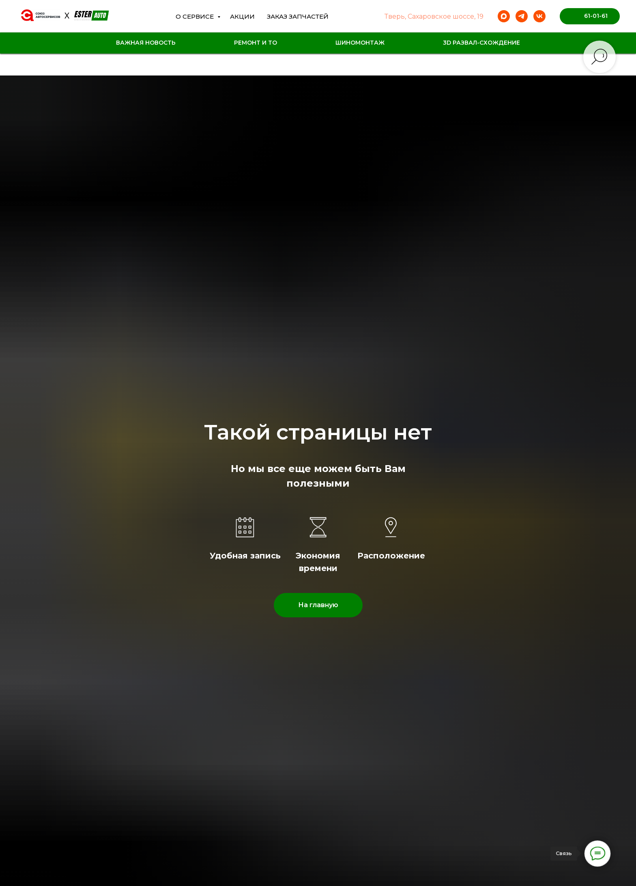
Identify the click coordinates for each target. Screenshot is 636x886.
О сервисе (195, 16)
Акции (242, 16)
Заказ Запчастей (298, 16)
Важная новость (146, 42)
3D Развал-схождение (481, 42)
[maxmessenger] (504, 16)
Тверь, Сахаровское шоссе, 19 (434, 16)
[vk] (539, 16)
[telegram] (522, 16)
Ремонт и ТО (255, 42)
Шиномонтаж (360, 42)
